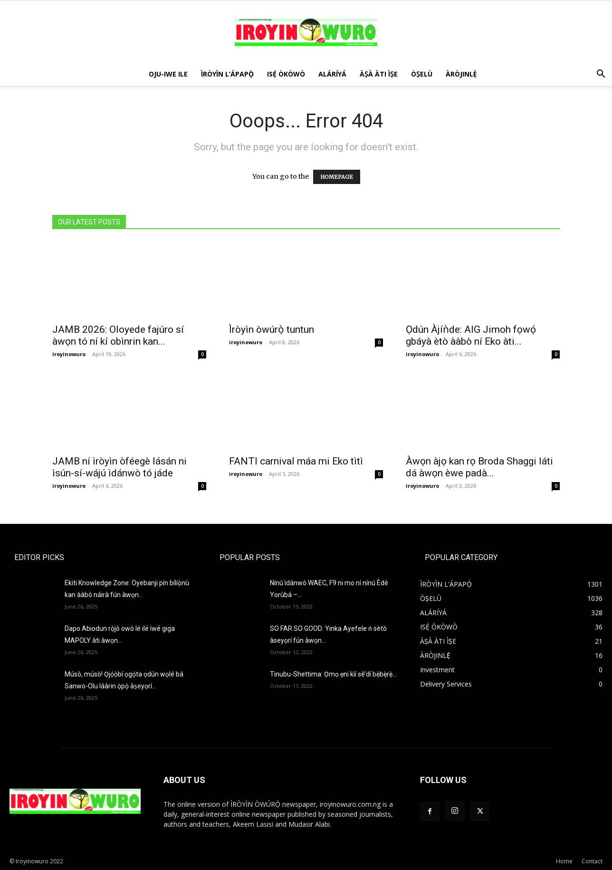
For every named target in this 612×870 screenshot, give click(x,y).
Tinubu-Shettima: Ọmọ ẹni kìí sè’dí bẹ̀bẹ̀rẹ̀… (333, 674)
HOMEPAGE (336, 177)
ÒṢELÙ (421, 73)
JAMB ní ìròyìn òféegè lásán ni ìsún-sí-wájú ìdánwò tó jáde (119, 467)
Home (564, 861)
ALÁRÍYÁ (332, 73)
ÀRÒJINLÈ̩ (461, 73)
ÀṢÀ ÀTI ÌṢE (379, 73)
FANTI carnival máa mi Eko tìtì (296, 461)
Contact (592, 861)
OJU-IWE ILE (168, 73)
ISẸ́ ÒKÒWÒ (286, 73)
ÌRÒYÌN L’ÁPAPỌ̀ (227, 73)
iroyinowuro (69, 354)
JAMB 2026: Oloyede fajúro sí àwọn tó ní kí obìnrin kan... (118, 335)
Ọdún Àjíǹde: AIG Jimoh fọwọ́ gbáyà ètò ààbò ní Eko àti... (471, 335)
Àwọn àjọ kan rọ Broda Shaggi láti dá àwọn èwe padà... (479, 467)
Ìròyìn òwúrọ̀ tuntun (271, 329)
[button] (600, 74)
